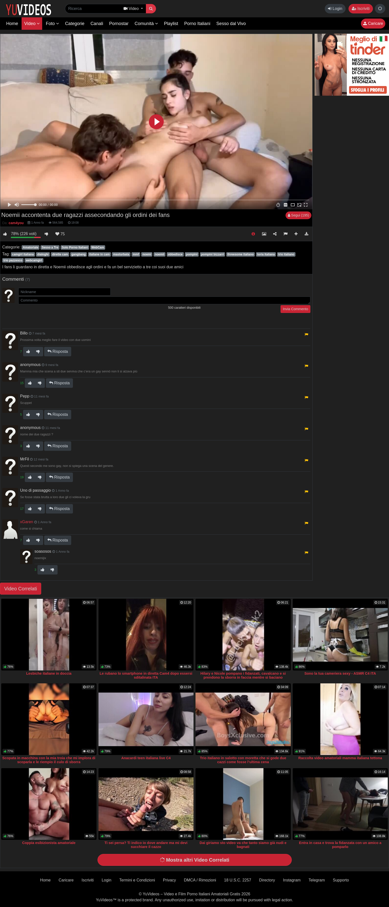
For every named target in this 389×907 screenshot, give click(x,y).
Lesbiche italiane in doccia (48, 673)
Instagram (292, 880)
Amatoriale (30, 247)
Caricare (373, 23)
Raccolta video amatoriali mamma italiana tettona (340, 758)
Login (335, 8)
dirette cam (60, 254)
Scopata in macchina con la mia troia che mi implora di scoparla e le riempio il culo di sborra (48, 760)
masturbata (121, 254)
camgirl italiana (22, 254)
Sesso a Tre (50, 247)
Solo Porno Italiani (75, 247)
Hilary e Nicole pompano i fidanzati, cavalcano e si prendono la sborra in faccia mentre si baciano (243, 675)
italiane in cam (99, 254)
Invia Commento (295, 309)
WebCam (97, 247)
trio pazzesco (12, 260)
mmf (136, 254)
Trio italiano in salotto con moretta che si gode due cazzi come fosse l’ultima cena (243, 760)
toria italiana (266, 254)
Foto (52, 23)
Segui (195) (298, 215)
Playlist (171, 23)
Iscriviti (360, 8)
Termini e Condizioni (137, 880)
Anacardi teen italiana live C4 (146, 758)
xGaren (26, 522)
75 (60, 234)
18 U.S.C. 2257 (237, 880)
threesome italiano (240, 254)
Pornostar (119, 23)
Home (12, 23)
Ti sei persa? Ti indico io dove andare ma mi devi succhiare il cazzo (146, 845)
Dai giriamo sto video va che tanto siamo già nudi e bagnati (243, 845)
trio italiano (286, 254)
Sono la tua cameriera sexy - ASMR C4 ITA (340, 673)
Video (32, 23)
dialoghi (43, 254)
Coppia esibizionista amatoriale (48, 843)
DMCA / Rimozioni (200, 880)
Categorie (74, 23)
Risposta (57, 351)
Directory (267, 880)
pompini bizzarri (212, 254)
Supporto (341, 880)
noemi (146, 254)
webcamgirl (34, 260)
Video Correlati (20, 588)
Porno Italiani (197, 23)
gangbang (78, 254)
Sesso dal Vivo (231, 23)
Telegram (317, 880)
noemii (159, 254)
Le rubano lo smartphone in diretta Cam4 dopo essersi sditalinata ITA (146, 675)
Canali (97, 23)
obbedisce (175, 254)
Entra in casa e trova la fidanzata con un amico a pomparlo (340, 845)
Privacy (169, 880)
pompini (192, 254)
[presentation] (56, 315)
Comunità (146, 23)
